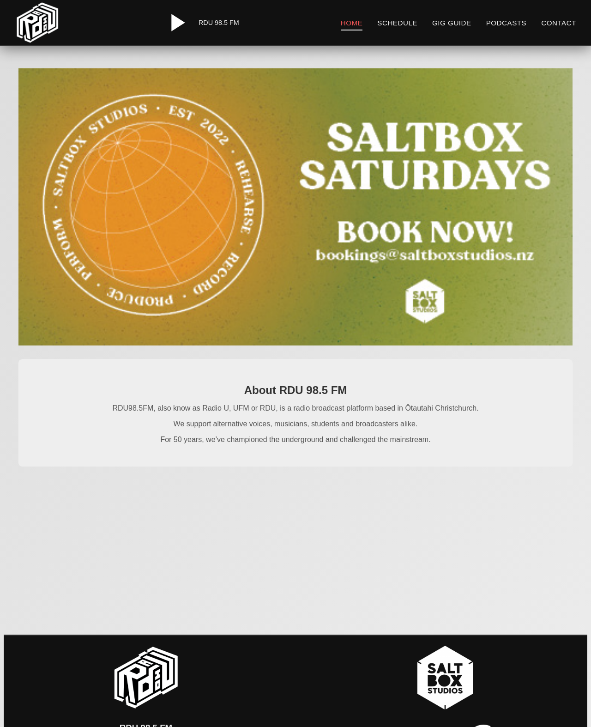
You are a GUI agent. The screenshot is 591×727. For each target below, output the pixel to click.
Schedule (397, 23)
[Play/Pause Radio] (176, 22)
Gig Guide (451, 23)
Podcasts (506, 23)
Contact (558, 23)
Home (352, 23)
